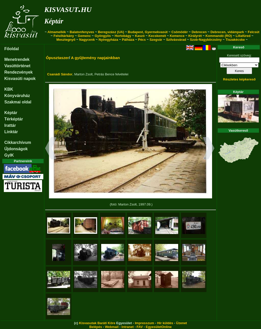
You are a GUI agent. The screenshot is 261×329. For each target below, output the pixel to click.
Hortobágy (123, 36)
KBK (8, 89)
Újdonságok (16, 149)
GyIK (9, 155)
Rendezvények (18, 72)
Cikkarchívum (17, 142)
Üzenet (181, 323)
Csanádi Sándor (59, 74)
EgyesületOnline (159, 327)
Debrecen (199, 32)
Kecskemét (157, 36)
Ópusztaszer (57, 58)
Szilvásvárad (176, 40)
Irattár (10, 125)
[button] (51, 149)
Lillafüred (243, 36)
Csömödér (180, 32)
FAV (140, 327)
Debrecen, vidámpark (227, 32)
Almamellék (56, 32)
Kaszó (140, 36)
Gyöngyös (103, 36)
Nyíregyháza (108, 40)
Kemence (177, 36)
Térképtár (13, 119)
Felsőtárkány (64, 36)
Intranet (128, 327)
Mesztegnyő (65, 40)
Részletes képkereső (239, 79)
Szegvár (156, 40)
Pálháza (128, 40)
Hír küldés (165, 323)
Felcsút (253, 32)
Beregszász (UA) (111, 32)
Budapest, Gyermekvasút (148, 32)
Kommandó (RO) (218, 36)
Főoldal (11, 49)
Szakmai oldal (17, 102)
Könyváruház (17, 95)
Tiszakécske (235, 40)
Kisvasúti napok (20, 78)
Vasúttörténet (17, 66)
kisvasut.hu (68, 8)
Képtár (53, 21)
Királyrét (195, 36)
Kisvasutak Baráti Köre (97, 323)
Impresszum (144, 323)
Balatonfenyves (82, 32)
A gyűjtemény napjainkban (95, 58)
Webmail (112, 327)
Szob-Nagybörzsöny (206, 40)
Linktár (11, 132)
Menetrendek (17, 59)
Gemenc (84, 36)
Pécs (142, 40)
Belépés (95, 327)
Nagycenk (87, 40)
